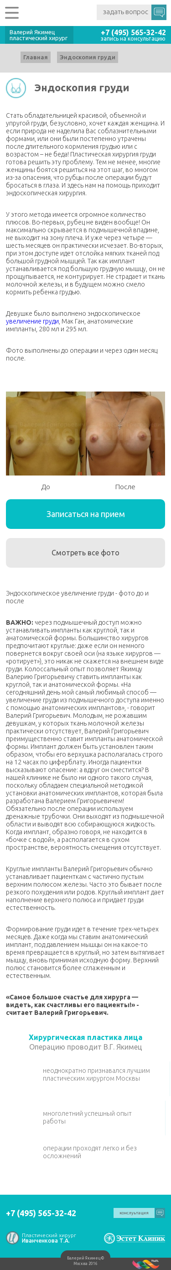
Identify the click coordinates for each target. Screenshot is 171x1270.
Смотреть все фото (85, 553)
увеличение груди (32, 321)
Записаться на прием (86, 513)
